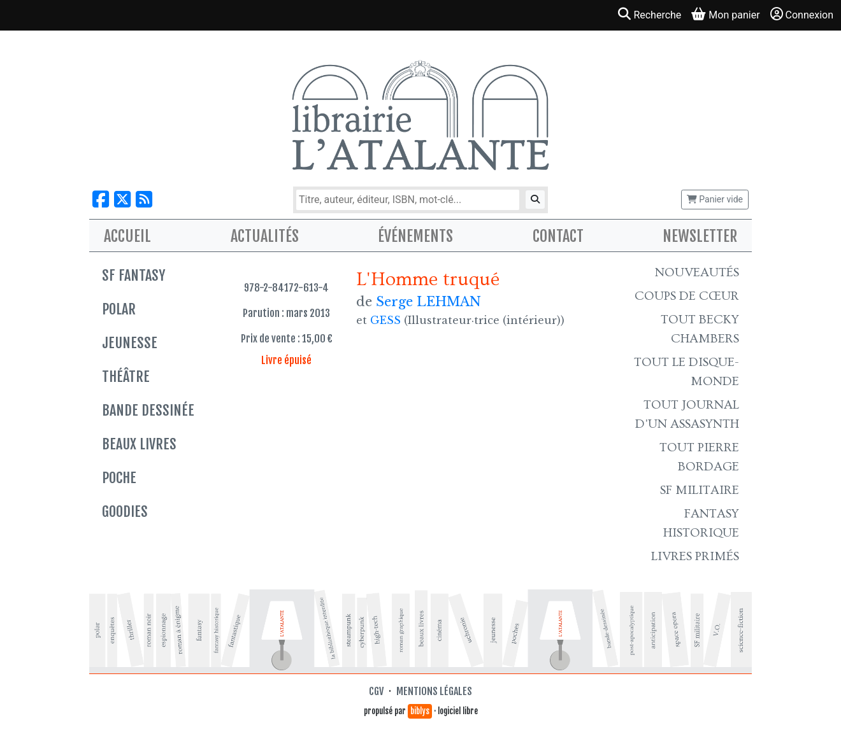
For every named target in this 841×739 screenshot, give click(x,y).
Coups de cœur (687, 296)
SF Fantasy (133, 275)
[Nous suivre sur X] (122, 199)
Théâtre (126, 376)
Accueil (127, 236)
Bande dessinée (148, 410)
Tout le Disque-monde (686, 371)
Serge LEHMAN (428, 301)
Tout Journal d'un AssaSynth (687, 414)
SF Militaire (699, 490)
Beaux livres (139, 444)
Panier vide (715, 199)
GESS (385, 320)
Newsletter (700, 236)
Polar (119, 309)
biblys (419, 711)
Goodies (125, 511)
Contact (558, 236)
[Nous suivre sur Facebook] (100, 199)
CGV (376, 691)
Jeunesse (129, 342)
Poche (119, 477)
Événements (415, 236)
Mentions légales (434, 691)
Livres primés (695, 556)
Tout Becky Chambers (700, 329)
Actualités (265, 236)
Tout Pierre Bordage (699, 457)
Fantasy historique (701, 523)
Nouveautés (697, 272)
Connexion (801, 14)
